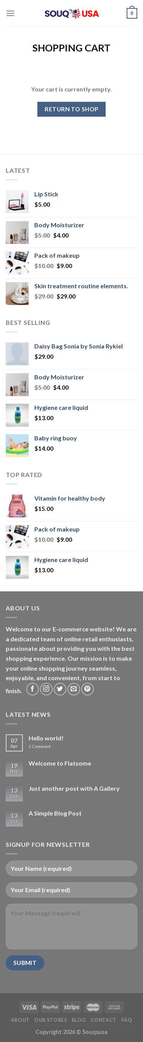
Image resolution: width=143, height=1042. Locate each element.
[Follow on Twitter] (60, 689)
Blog (79, 1020)
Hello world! (46, 738)
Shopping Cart (71, 47)
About (20, 1020)
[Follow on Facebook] (32, 689)
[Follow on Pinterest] (87, 689)
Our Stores (50, 1020)
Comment (40, 746)
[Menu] (10, 13)
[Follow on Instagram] (46, 689)
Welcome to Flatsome (60, 763)
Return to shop (71, 109)
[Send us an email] (73, 689)
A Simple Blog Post (55, 813)
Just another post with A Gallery (74, 788)
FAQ (126, 1020)
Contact (104, 1020)
